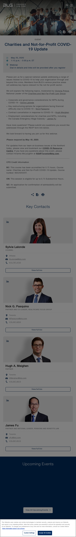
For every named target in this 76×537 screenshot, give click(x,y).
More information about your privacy (13, 529)
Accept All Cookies (45, 533)
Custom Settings (29, 533)
